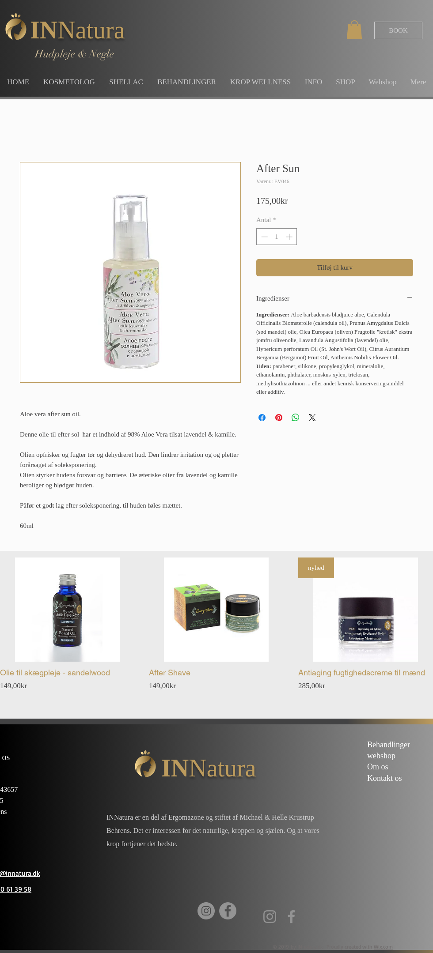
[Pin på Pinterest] (278, 417)
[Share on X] (312, 417)
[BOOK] (398, 30)
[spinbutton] (277, 237)
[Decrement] (264, 237)
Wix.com (383, 946)
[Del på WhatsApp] (295, 417)
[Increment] (290, 237)
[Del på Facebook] (262, 417)
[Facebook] (227, 910)
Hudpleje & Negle (74, 53)
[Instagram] (206, 910)
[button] (354, 29)
